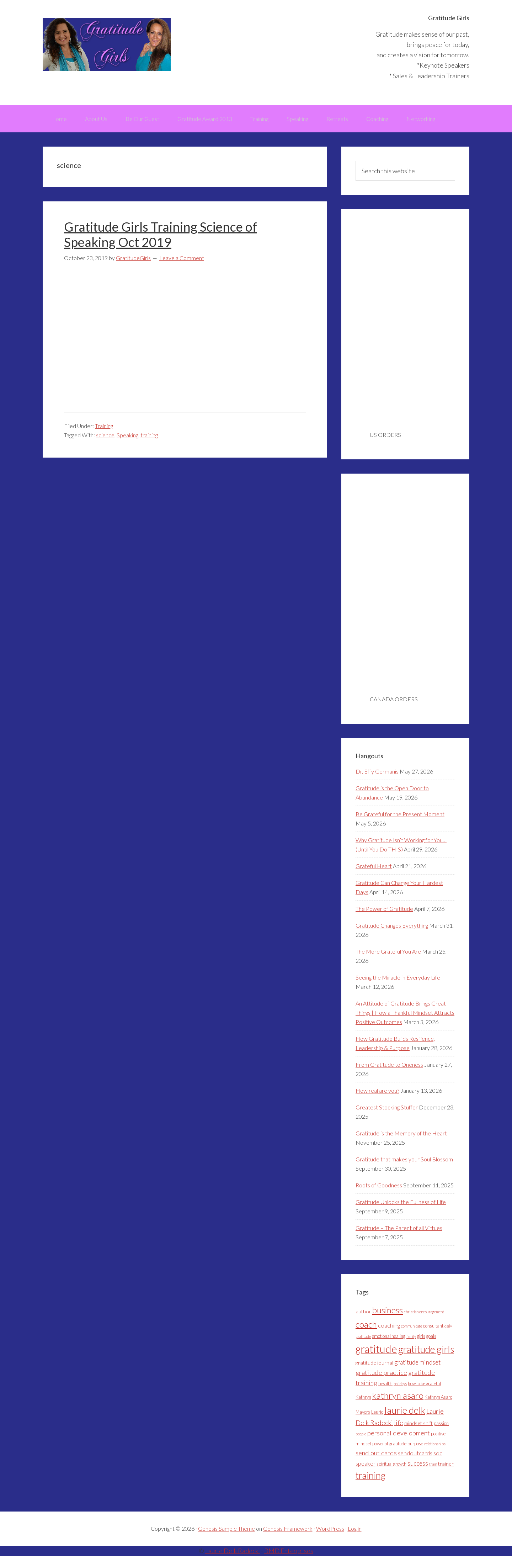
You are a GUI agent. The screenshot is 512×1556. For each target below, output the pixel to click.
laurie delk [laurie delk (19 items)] (404, 1410)
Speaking (127, 435)
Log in (355, 1528)
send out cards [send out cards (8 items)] (376, 1453)
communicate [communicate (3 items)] (411, 1326)
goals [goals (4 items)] (431, 1336)
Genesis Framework (288, 1528)
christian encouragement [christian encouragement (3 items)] (424, 1311)
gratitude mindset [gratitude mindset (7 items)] (417, 1362)
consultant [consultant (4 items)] (433, 1326)
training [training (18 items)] (370, 1475)
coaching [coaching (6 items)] (389, 1325)
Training (104, 425)
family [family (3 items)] (411, 1336)
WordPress (330, 1528)
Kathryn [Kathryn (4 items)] (363, 1397)
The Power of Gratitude (384, 908)
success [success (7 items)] (417, 1463)
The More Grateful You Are (388, 951)
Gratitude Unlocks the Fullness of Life (401, 1201)
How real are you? (377, 1090)
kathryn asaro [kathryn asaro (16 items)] (397, 1395)
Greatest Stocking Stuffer (387, 1107)
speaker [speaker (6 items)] (365, 1463)
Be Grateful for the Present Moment (400, 814)
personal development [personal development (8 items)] (398, 1433)
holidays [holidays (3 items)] (400, 1383)
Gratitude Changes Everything (392, 925)
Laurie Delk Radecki (232, 1551)
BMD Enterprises (288, 1551)
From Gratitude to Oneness (389, 1064)
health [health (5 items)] (385, 1383)
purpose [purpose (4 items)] (415, 1443)
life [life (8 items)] (398, 1422)
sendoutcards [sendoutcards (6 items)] (415, 1453)
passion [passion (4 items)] (441, 1423)
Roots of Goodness (379, 1185)
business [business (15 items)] (387, 1310)
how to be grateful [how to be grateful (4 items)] (424, 1383)
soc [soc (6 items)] (437, 1453)
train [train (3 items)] (433, 1464)
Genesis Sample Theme (226, 1528)
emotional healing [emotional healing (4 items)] (388, 1336)
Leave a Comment (181, 257)
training (149, 435)
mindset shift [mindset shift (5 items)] (418, 1423)
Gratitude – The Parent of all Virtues (399, 1227)
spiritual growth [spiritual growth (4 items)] (391, 1464)
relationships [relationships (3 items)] (435, 1443)
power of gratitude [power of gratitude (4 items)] (389, 1443)
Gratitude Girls (107, 44)
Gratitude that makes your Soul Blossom (404, 1159)
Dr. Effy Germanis (377, 771)
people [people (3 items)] (361, 1433)
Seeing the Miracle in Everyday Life (398, 977)
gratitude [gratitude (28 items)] (376, 1349)
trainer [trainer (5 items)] (446, 1464)
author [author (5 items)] (363, 1311)
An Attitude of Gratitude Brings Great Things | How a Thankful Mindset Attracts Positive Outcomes (405, 1012)
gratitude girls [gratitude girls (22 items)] (426, 1349)
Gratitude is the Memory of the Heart (401, 1133)
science (105, 435)
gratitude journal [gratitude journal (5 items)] (374, 1363)
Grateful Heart (374, 866)
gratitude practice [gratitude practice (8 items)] (381, 1372)
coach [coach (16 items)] (366, 1324)
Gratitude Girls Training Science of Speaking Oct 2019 (160, 234)
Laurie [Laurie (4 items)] (377, 1412)
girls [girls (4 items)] (421, 1336)
